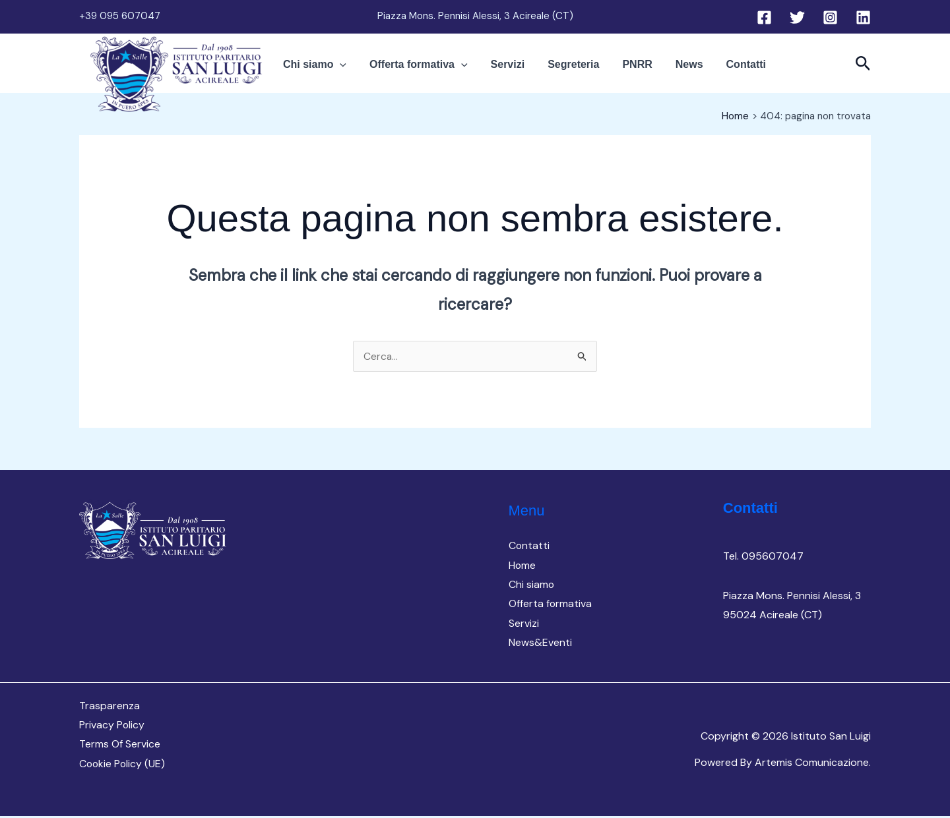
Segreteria (573, 69)
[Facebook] (764, 17)
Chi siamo (344, 70)
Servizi (518, 69)
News (669, 69)
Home (522, 565)
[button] (369, 70)
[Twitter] (797, 17)
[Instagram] (830, 17)
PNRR (627, 69)
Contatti (716, 69)
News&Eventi (540, 644)
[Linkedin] (863, 17)
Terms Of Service (119, 746)
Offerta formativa (438, 70)
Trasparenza (109, 706)
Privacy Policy (112, 726)
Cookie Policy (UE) (123, 766)
